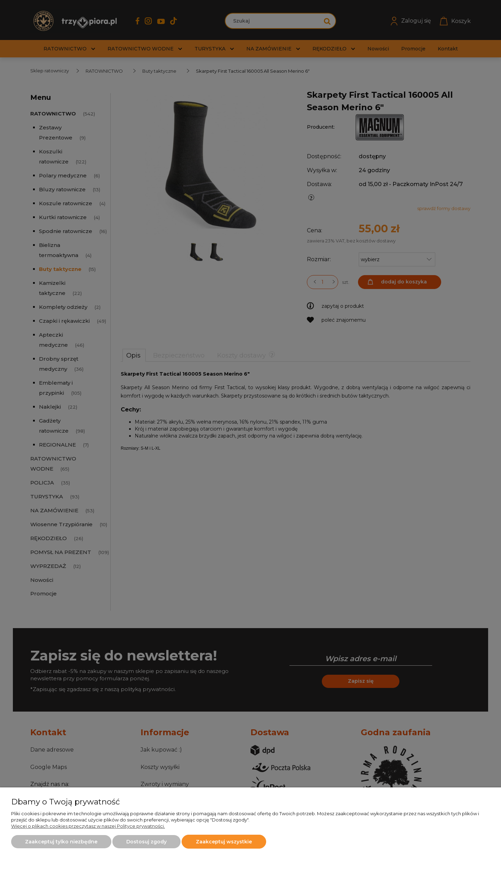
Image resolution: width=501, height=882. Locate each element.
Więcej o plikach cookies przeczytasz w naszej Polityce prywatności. (88, 826)
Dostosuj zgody (146, 842)
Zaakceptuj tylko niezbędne (61, 842)
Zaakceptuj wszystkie (224, 842)
